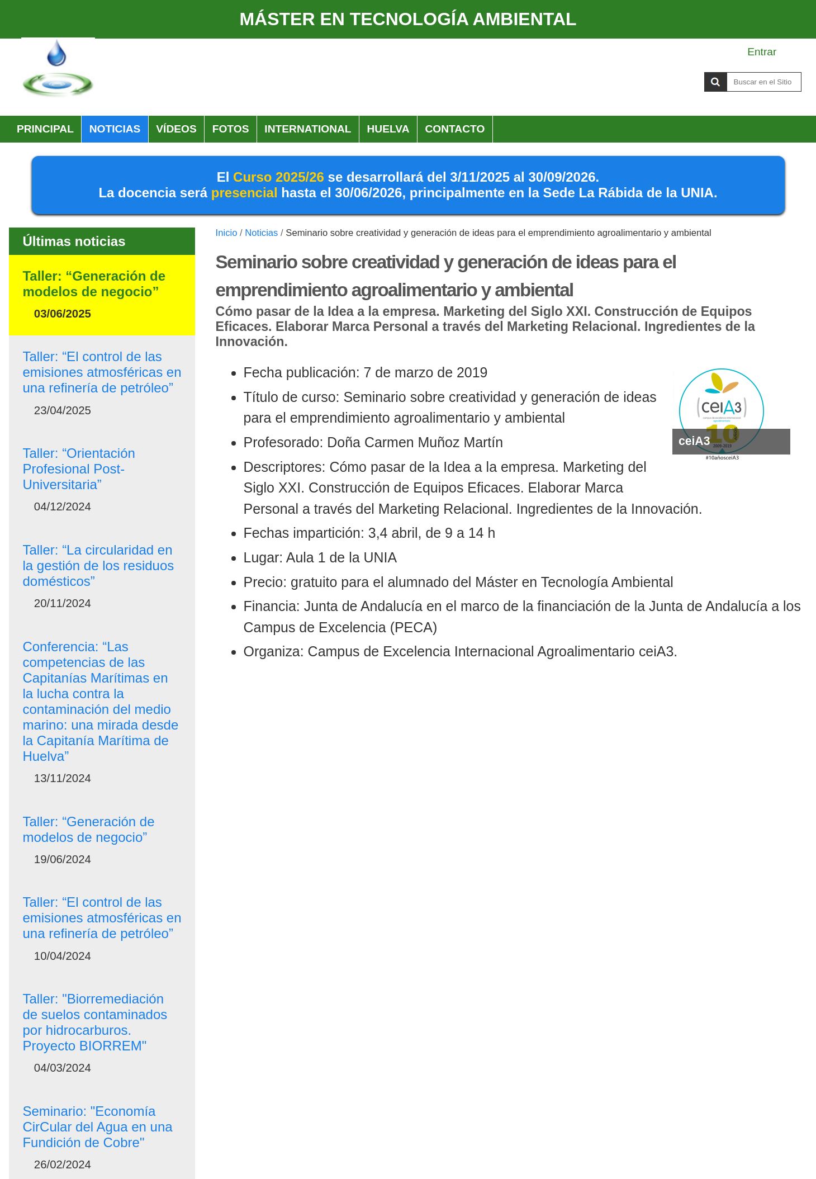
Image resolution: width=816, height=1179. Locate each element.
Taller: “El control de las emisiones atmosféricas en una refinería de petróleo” (101, 372)
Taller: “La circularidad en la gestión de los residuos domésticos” (98, 565)
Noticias (115, 129)
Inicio (227, 233)
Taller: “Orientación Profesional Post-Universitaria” (78, 469)
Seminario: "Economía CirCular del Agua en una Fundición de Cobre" (97, 1127)
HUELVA (388, 129)
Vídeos (176, 129)
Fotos (230, 129)
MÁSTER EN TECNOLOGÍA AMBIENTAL (407, 19)
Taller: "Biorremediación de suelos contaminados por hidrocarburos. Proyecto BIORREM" (94, 1022)
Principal (45, 129)
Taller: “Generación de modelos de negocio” (93, 283)
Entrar (761, 52)
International (307, 129)
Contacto (455, 129)
